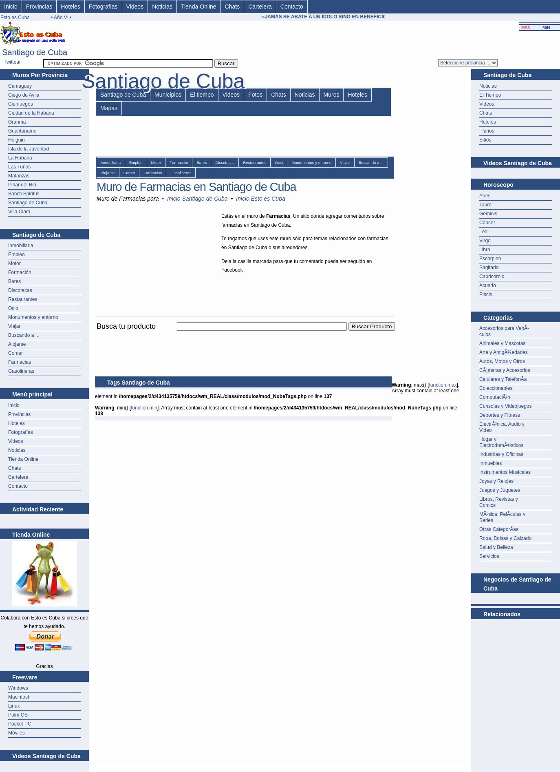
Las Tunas (19, 167)
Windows (18, 688)
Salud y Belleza (496, 547)
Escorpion (490, 258)
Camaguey (20, 86)
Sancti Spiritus (24, 194)
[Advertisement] (243, 335)
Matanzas (18, 176)
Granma (17, 122)
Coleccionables (495, 388)
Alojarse (17, 344)
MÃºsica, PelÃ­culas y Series (502, 517)
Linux (14, 706)
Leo (483, 231)
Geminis (488, 214)
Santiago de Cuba (27, 203)
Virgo (485, 240)
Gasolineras (21, 371)
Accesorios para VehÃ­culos (504, 331)
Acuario (487, 285)
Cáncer (487, 223)
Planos (486, 131)
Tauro (485, 205)
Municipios (167, 94)
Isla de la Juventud (28, 149)
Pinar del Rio (22, 185)
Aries (484, 196)
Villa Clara (19, 212)
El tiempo (202, 94)
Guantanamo (22, 131)
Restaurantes (22, 299)
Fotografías (103, 6)
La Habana (20, 158)
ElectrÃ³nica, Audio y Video (502, 427)
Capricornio (491, 276)
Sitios (485, 140)
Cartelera (260, 6)
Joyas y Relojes (496, 481)
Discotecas (20, 290)
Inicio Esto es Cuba (260, 198)
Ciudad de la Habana (31, 113)
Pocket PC (19, 724)
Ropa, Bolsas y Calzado (505, 538)
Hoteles (70, 6)
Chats (232, 6)
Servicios (489, 556)
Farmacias (19, 362)
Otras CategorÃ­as (498, 529)
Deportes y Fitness (499, 415)
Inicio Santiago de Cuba (197, 198)
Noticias (162, 6)
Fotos (255, 94)
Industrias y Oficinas (501, 454)
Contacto (291, 6)
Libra (484, 249)
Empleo (16, 254)
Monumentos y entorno (33, 317)
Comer (15, 353)
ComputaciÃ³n (494, 397)
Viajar (14, 326)
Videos (135, 6)
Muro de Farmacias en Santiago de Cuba (196, 186)
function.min (144, 408)
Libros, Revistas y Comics (498, 502)
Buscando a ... (24, 335)
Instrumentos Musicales (505, 472)
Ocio (13, 308)
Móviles (16, 733)
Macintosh (19, 697)
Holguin (16, 140)
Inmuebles (490, 463)
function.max (443, 385)
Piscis (485, 294)
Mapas (108, 108)
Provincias (39, 6)
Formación (19, 272)
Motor (14, 263)
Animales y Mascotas (502, 343)
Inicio (11, 6)
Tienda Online (198, 6)
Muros (332, 94)
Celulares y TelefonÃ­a (503, 379)
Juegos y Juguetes (499, 490)
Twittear (12, 62)
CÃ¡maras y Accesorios (504, 370)
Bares (14, 281)
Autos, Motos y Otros (502, 361)
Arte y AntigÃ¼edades (503, 352)
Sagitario (488, 267)
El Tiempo (490, 95)
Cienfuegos (20, 104)
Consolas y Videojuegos (505, 406)
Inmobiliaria (20, 245)
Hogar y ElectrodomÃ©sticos (501, 442)
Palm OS (18, 715)
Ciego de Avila (24, 95)
